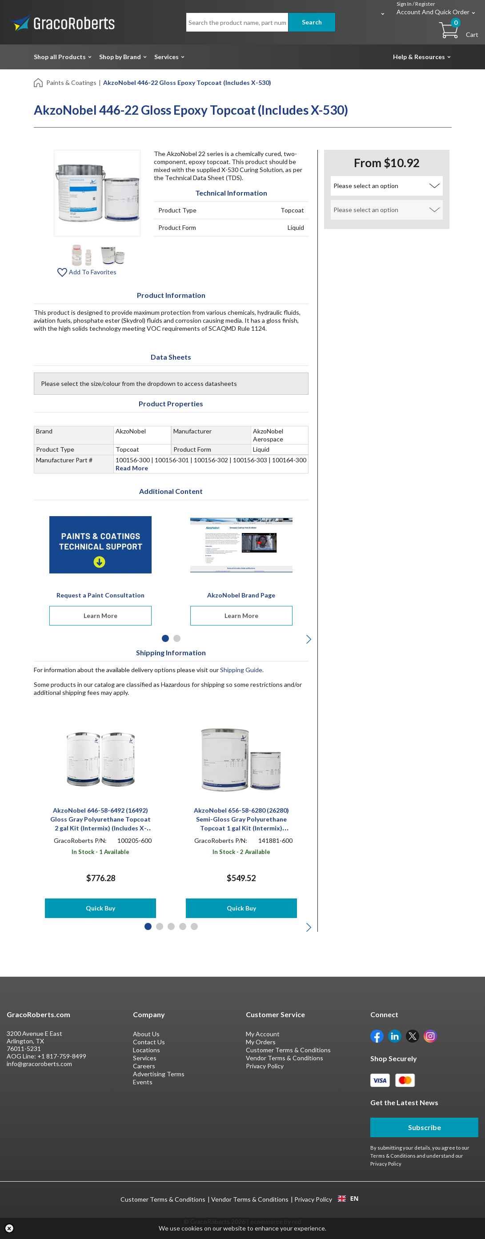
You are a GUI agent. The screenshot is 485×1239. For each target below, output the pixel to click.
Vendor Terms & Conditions (284, 1058)
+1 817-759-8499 (61, 1056)
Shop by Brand (120, 56)
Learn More (100, 615)
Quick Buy (100, 908)
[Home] (39, 82)
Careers (144, 1066)
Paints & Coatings (71, 82)
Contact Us (149, 1042)
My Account (263, 1034)
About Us (146, 1034)
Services (166, 56)
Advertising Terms (158, 1074)
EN (348, 1199)
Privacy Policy (265, 1066)
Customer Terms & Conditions (288, 1050)
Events (142, 1082)
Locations (146, 1050)
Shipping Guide (241, 670)
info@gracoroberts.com (39, 1063)
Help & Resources (419, 56)
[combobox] (348, 1199)
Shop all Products (60, 56)
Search (312, 22)
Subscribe (424, 1127)
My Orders (261, 1042)
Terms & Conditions (393, 1156)
